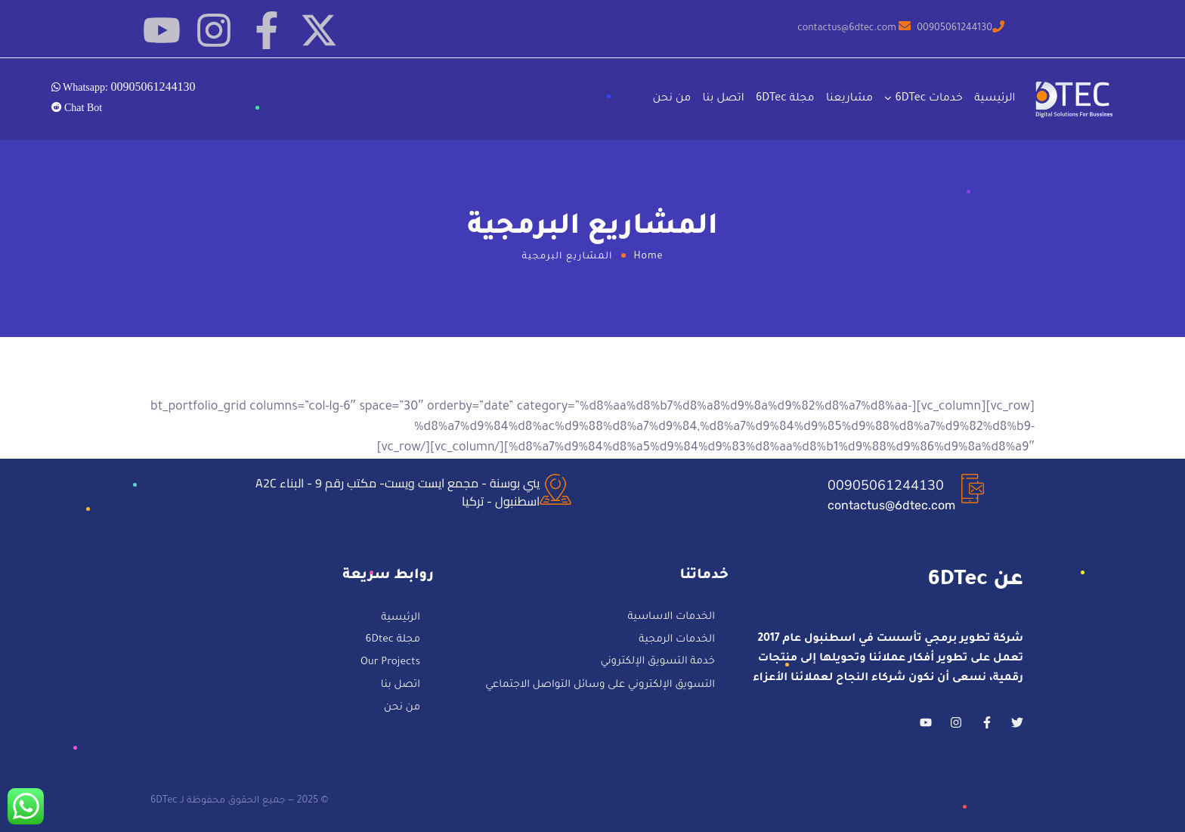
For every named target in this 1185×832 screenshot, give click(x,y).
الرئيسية (994, 99)
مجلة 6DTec (785, 99)
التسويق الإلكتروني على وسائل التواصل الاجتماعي (600, 685)
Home (649, 257)
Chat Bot (82, 107)
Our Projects (390, 663)
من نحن (672, 99)
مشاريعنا (849, 99)
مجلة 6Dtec (393, 641)
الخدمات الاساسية (671, 617)
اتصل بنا (723, 99)
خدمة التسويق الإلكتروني (658, 662)
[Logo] (1075, 99)
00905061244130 (886, 485)
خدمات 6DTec (928, 99)
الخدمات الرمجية (677, 640)
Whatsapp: (128, 86)
